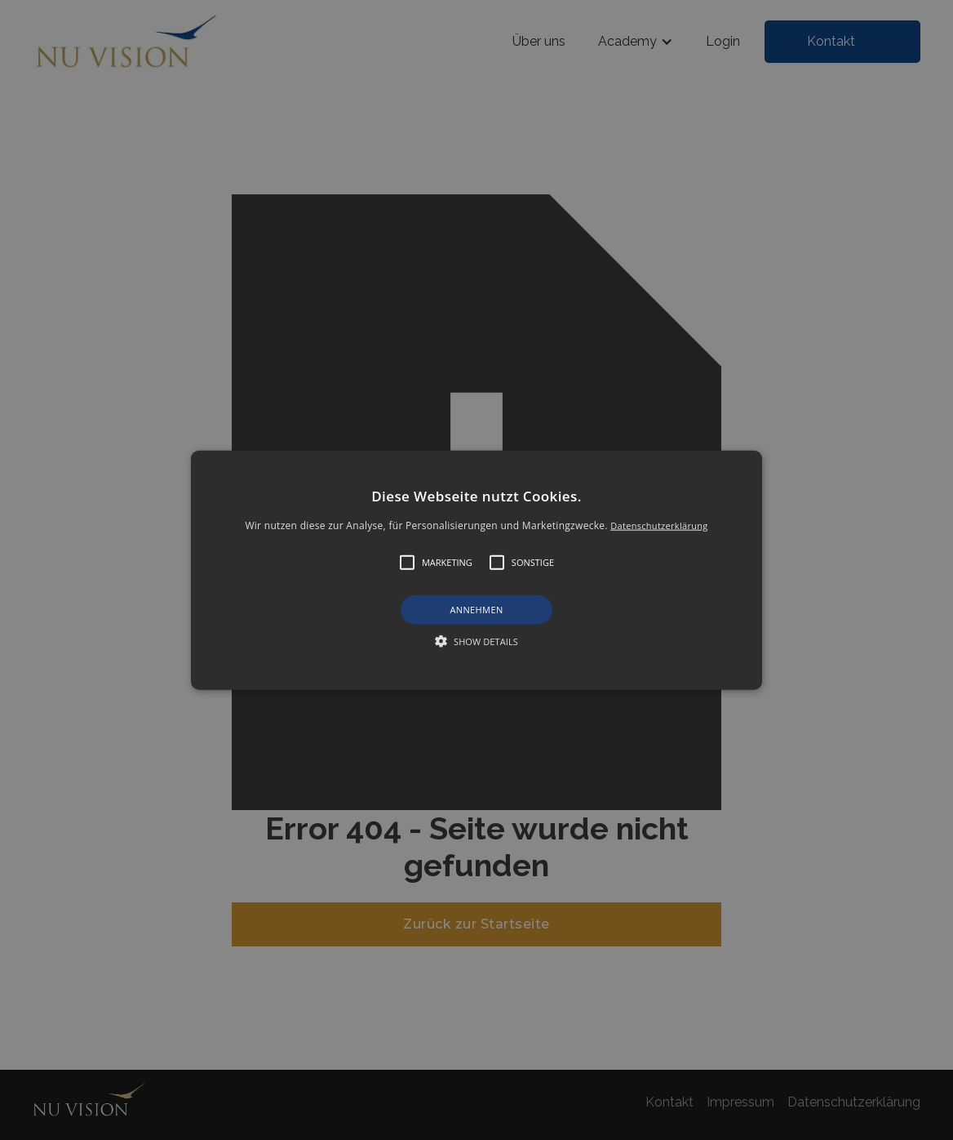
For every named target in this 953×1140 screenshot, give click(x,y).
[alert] (476, 570)
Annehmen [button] (476, 609)
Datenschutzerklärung (658, 525)
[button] (477, 570)
